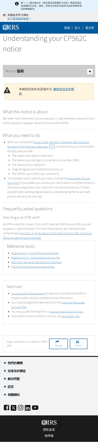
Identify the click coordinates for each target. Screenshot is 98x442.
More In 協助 (49, 71)
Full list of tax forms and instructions (33, 267)
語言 (11, 387)
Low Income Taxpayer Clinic (66, 312)
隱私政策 (49, 430)
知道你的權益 (17, 371)
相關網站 (14, 395)
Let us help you (71, 316)
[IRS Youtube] (35, 408)
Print (79, 345)
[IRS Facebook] (6, 408)
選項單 (89, 28)
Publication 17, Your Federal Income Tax (35, 258)
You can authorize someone (28, 293)
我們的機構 (15, 363)
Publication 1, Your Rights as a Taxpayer (35, 253)
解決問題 (14, 379)
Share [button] (58, 345)
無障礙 (49, 436)
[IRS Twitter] (13, 409)
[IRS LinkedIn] (27, 409)
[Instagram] (20, 408)
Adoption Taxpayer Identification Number (36, 262)
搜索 (67, 28)
